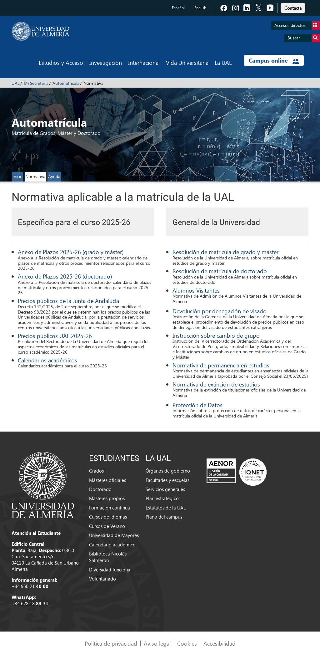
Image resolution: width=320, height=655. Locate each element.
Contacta (293, 8)
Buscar (304, 38)
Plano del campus (164, 517)
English (200, 7)
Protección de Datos (197, 405)
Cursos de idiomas (108, 517)
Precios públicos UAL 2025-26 (55, 336)
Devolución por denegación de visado (219, 311)
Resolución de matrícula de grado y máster (225, 252)
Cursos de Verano (107, 526)
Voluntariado (102, 579)
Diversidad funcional (110, 569)
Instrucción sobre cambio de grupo (216, 335)
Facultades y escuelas (167, 480)
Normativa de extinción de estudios (216, 384)
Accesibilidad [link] (219, 643)
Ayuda (54, 176)
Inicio (17, 176)
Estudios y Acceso (61, 62)
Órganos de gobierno (168, 471)
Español (178, 7)
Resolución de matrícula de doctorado (219, 271)
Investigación (105, 62)
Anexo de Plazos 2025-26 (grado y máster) (70, 252)
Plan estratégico (162, 498)
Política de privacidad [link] (111, 643)
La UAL (223, 62)
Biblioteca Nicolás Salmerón (108, 556)
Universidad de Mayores (114, 535)
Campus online (274, 60)
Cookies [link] (187, 643)
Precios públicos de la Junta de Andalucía (68, 300)
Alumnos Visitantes (196, 290)
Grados (96, 471)
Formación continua (109, 507)
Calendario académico (112, 544)
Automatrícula (65, 83)
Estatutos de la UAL (166, 507)
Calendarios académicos (47, 360)
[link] (293, 7)
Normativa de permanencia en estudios (220, 365)
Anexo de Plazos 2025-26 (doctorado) (65, 276)
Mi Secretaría (36, 83)
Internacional (144, 62)
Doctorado (100, 489)
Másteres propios (107, 498)
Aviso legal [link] (157, 643)
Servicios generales (165, 489)
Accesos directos (297, 25)
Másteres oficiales (107, 480)
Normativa (35, 176)
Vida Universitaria (187, 62)
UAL (16, 83)
